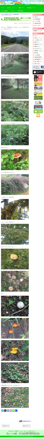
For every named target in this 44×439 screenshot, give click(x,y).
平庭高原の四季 (16, 14)
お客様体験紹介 (37, 19)
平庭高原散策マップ (38, 59)
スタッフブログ (37, 25)
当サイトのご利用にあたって (30, 431)
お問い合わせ (32, 0)
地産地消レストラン (31, 7)
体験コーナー (21, 7)
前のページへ (5, 425)
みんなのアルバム (38, 48)
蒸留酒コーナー (37, 46)
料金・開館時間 (4, 10)
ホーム (27, 0)
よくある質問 (38, 0)
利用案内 (16, 431)
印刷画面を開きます (25, 421)
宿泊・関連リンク (38, 61)
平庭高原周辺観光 (38, 57)
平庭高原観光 (20, 10)
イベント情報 (37, 21)
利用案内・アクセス (38, 50)
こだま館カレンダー (38, 40)
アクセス (13, 10)
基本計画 (36, 52)
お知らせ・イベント (11, 7)
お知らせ (36, 16)
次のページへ (26, 425)
